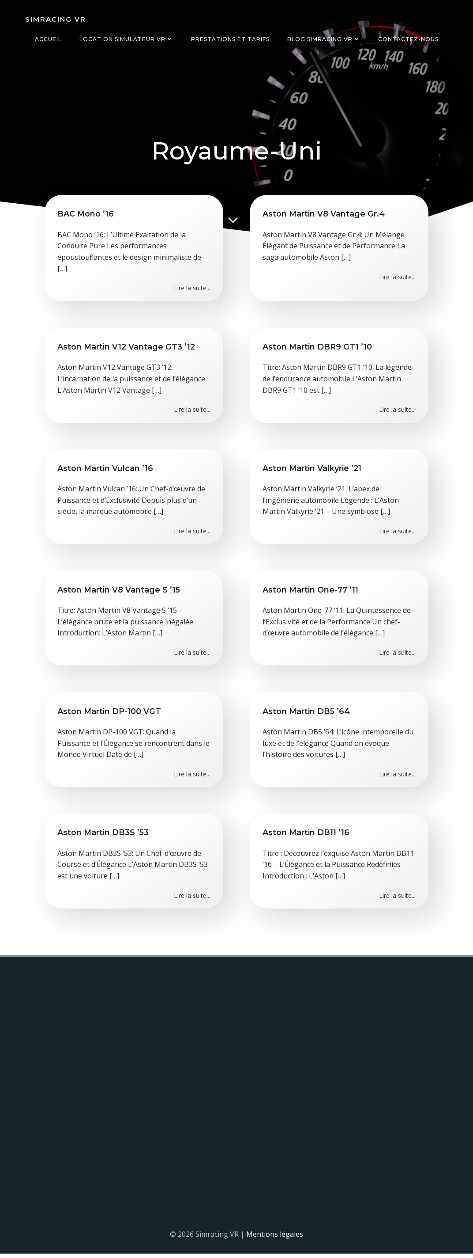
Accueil (48, 39)
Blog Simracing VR (323, 39)
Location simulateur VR (126, 39)
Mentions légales (274, 1238)
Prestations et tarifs (230, 39)
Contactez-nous (408, 39)
